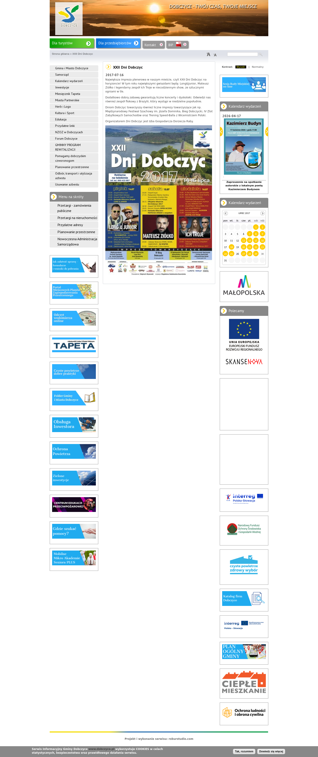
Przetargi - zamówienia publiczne (74, 208)
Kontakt (150, 45)
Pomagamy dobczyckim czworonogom (70, 158)
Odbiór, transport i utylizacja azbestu (73, 175)
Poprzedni (221, 131)
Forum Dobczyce (66, 139)
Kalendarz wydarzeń (69, 81)
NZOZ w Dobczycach (69, 132)
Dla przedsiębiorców (114, 43)
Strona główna (60, 53)
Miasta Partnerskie (67, 100)
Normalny (258, 67)
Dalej (266, 131)
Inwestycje (62, 87)
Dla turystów (62, 43)
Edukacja (60, 119)
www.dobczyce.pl (101, 749)
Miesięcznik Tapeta (67, 94)
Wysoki (241, 67)
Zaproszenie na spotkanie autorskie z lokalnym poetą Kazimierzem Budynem (244, 186)
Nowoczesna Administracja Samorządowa (77, 241)
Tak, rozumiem (244, 751)
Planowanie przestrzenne (72, 167)
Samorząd (62, 75)
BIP (170, 45)
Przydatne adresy (70, 225)
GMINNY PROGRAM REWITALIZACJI (68, 147)
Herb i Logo (63, 107)
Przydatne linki (65, 126)
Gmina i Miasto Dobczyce (71, 68)
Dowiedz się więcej (271, 751)
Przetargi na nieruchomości (77, 217)
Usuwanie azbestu (67, 184)
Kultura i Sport (64, 113)
